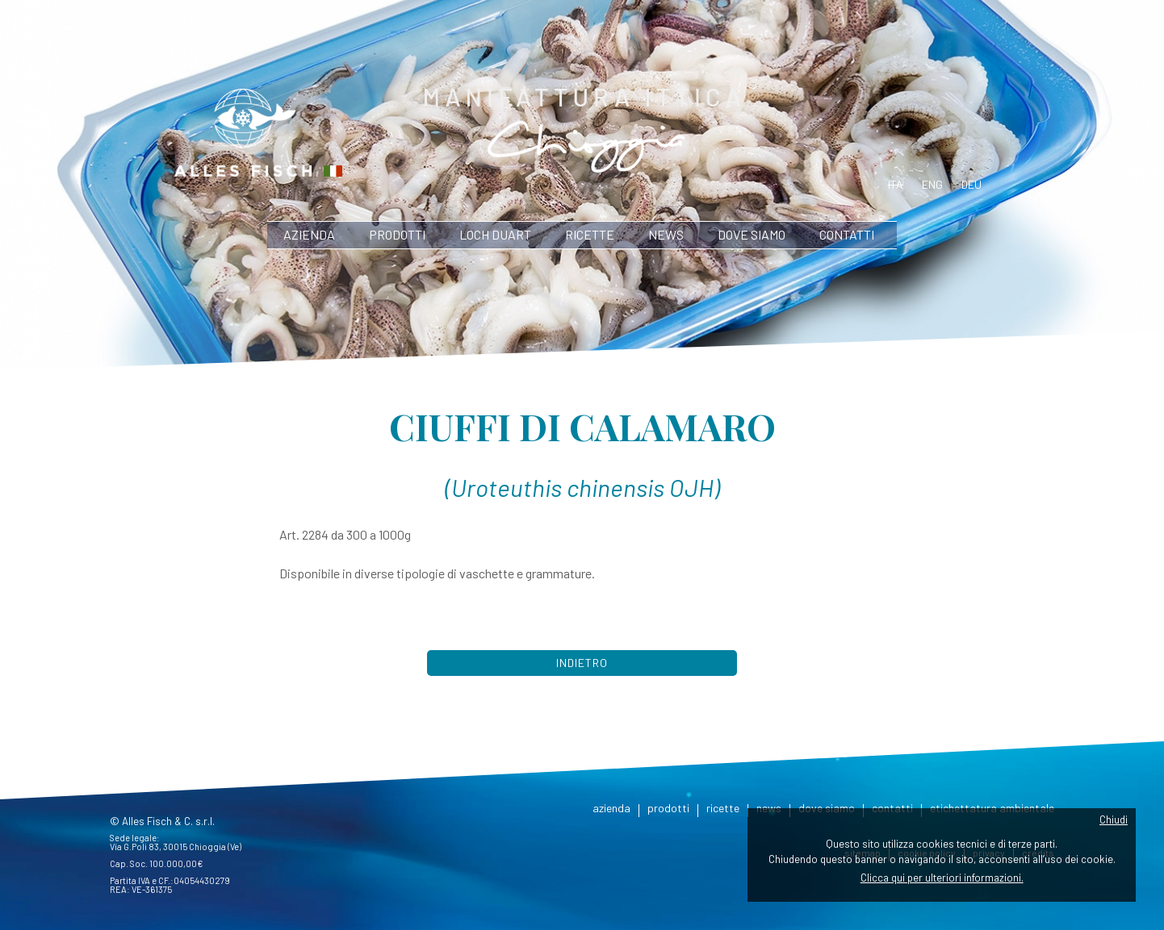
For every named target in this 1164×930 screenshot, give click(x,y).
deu (971, 184)
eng (932, 184)
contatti (846, 234)
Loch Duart (495, 234)
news (666, 234)
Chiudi (1113, 819)
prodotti (397, 234)
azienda (309, 234)
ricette (589, 234)
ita (895, 184)
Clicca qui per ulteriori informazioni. (942, 877)
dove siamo (751, 234)
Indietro (582, 662)
